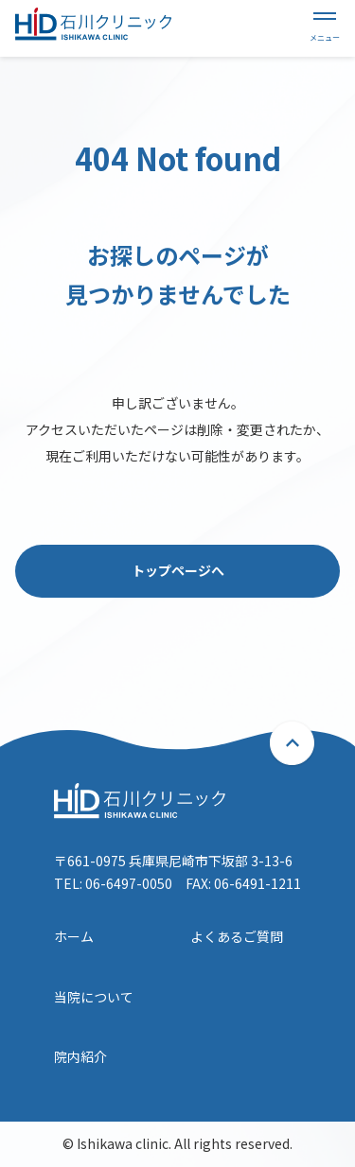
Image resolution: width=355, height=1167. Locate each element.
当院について (93, 996)
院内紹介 (80, 1056)
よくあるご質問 (236, 936)
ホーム (74, 936)
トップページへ (178, 570)
